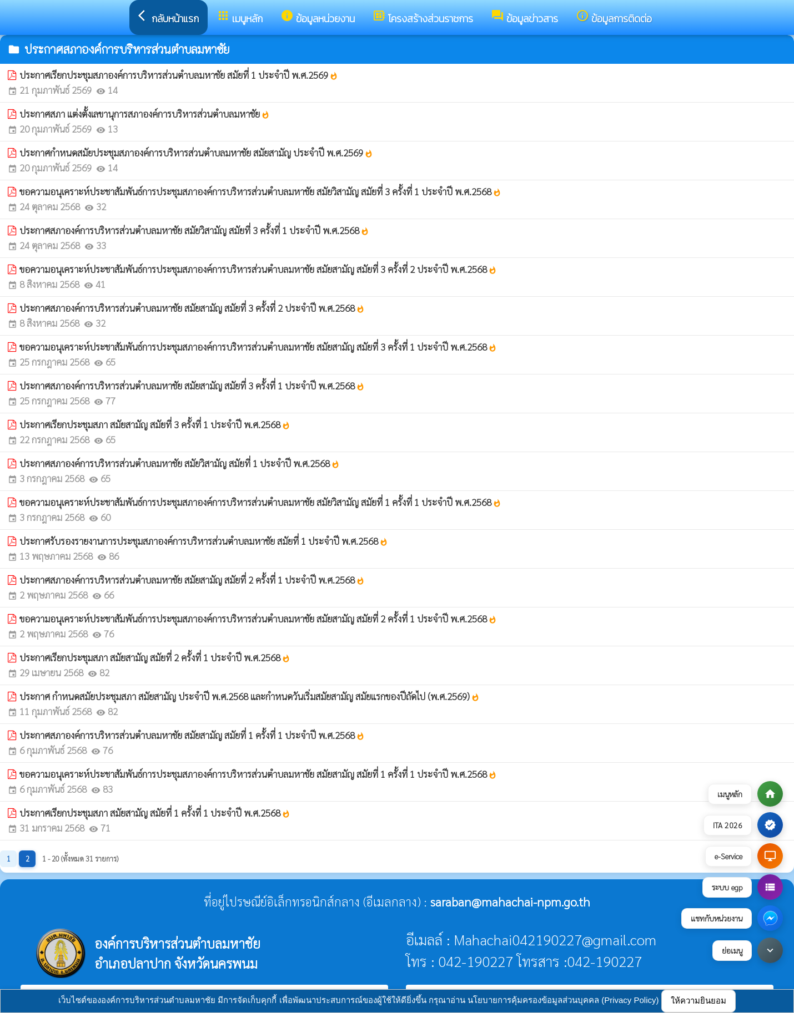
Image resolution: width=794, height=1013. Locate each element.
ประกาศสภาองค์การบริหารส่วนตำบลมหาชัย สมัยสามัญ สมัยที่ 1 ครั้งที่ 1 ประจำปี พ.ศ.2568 (192, 735)
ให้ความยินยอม (698, 1000)
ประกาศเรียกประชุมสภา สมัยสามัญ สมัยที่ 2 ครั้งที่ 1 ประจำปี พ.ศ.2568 (154, 657)
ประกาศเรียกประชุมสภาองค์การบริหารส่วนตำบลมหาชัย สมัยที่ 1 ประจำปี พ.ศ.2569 (178, 75)
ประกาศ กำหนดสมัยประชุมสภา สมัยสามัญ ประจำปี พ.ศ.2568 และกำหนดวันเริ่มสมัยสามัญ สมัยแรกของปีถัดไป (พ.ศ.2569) (249, 696)
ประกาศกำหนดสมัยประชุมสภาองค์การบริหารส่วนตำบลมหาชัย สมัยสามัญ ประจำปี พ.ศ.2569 (196, 152)
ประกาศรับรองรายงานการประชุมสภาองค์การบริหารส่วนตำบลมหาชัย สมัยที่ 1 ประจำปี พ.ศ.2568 (203, 541)
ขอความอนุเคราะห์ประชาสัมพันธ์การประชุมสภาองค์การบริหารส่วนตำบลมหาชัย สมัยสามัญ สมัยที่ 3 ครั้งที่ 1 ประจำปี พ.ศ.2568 (258, 347)
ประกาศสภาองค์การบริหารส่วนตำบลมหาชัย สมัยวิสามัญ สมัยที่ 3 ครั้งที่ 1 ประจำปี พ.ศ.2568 (194, 230)
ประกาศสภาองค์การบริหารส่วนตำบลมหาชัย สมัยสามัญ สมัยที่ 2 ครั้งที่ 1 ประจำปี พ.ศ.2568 (192, 580)
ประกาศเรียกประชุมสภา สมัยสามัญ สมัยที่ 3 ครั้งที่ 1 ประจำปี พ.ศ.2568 (154, 424)
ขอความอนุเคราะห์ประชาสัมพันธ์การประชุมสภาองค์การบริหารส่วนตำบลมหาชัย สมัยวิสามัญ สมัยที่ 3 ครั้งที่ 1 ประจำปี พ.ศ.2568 (260, 191)
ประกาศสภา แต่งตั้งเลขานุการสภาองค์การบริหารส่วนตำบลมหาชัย (144, 114)
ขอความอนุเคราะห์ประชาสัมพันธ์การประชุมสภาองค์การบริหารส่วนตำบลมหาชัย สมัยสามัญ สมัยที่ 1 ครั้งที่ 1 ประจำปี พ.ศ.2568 (258, 774)
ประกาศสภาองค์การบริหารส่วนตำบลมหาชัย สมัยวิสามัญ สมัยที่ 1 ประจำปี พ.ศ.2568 (179, 463)
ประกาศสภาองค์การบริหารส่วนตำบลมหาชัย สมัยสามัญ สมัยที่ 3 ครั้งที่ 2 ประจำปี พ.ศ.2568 (192, 308)
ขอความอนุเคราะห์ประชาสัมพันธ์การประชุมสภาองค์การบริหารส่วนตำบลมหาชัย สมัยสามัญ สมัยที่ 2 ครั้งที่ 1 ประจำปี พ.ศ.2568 (258, 618)
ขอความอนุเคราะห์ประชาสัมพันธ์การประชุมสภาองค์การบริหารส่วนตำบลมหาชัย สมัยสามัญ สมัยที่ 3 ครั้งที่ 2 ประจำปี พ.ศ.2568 (258, 269)
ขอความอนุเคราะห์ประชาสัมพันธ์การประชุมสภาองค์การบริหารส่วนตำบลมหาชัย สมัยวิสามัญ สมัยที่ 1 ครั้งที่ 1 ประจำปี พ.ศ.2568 (260, 502)
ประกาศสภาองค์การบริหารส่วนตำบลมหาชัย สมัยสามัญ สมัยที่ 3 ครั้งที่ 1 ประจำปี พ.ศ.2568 (192, 385)
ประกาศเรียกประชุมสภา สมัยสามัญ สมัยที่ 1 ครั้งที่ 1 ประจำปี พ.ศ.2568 (154, 813)
